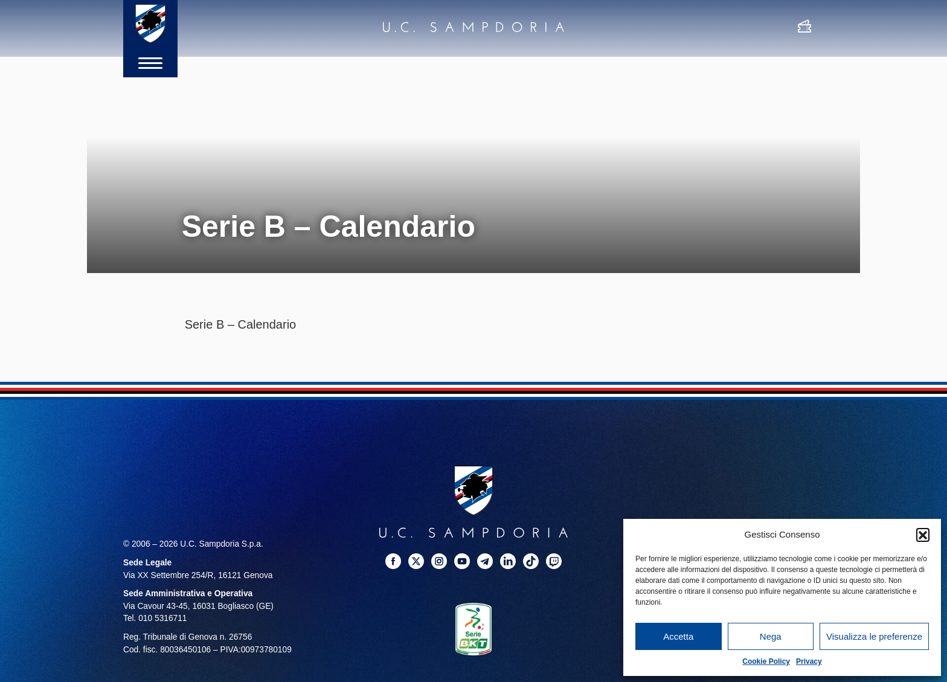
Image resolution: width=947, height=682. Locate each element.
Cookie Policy (766, 661)
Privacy (809, 661)
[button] (923, 535)
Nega (771, 636)
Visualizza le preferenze (874, 636)
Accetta (678, 636)
